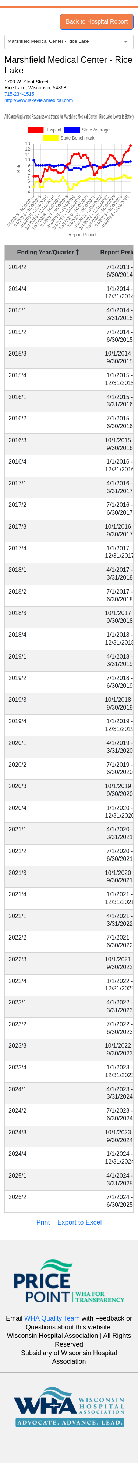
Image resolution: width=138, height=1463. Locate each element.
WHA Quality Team (52, 1318)
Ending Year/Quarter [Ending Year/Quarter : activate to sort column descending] (48, 252)
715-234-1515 (19, 94)
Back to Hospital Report (97, 21)
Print (43, 1222)
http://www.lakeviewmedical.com (38, 100)
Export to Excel (79, 1222)
